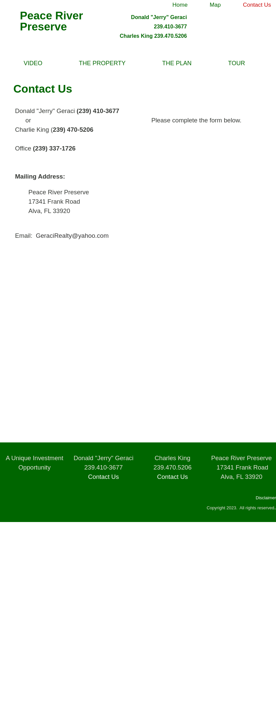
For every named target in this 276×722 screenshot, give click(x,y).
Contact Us (103, 476)
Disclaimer (266, 497)
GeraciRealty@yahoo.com (72, 235)
